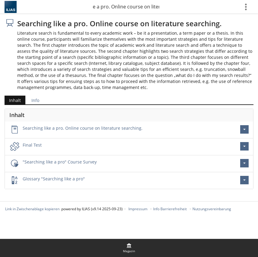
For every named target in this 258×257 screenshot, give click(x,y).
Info (35, 100)
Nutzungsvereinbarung (211, 208)
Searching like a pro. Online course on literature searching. (126, 6)
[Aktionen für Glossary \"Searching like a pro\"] (244, 180)
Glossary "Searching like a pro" (54, 179)
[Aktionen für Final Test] (244, 146)
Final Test (32, 145)
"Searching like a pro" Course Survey (60, 162)
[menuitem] (129, 248)
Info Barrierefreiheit (170, 208)
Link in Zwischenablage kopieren (32, 208)
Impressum (137, 208)
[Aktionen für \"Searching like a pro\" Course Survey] (244, 163)
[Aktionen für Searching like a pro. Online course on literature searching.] (244, 129)
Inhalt (15, 100)
